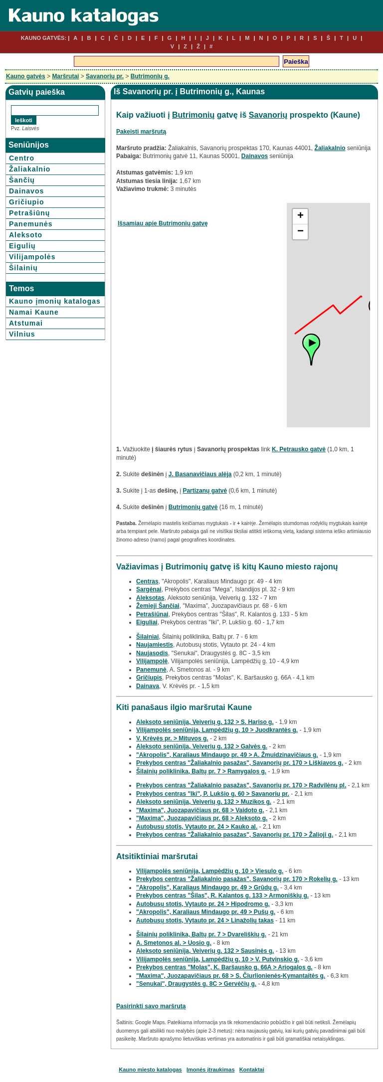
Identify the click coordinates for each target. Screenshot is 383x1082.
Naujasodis (152, 653)
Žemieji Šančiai (158, 605)
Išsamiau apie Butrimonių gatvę (163, 223)
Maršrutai (65, 76)
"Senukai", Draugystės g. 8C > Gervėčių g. (196, 983)
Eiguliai (147, 622)
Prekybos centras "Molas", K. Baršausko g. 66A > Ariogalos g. (224, 967)
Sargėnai (149, 589)
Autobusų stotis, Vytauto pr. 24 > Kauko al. (196, 826)
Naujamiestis (154, 644)
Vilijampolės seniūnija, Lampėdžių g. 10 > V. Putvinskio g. (217, 959)
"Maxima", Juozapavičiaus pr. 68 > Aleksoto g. (201, 818)
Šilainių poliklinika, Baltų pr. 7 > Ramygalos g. (201, 771)
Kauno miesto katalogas (150, 1070)
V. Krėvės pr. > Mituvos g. (172, 738)
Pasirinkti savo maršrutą (151, 1006)
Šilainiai (147, 636)
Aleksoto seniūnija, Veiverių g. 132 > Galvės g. (201, 746)
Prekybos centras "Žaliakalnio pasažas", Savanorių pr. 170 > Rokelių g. (237, 879)
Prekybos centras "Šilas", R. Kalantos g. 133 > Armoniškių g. (222, 895)
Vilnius (22, 334)
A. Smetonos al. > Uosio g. (173, 942)
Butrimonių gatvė (193, 507)
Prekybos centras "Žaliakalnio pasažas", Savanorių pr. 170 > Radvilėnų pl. (241, 785)
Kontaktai (251, 1070)
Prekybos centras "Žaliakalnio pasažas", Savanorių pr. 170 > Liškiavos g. (239, 762)
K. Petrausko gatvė (299, 449)
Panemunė (151, 669)
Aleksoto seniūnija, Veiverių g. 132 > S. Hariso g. (205, 722)
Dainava (147, 686)
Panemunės (31, 224)
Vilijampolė (152, 661)
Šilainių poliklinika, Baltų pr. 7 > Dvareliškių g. (201, 934)
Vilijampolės (32, 257)
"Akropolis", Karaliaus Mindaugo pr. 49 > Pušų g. (205, 911)
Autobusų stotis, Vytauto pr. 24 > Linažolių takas (205, 920)
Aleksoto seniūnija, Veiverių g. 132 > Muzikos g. (203, 801)
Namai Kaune (34, 312)
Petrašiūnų (29, 213)
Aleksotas (150, 597)
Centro (21, 158)
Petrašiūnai (152, 614)
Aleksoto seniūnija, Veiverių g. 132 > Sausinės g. (205, 950)
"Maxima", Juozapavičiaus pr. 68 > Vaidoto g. (200, 810)
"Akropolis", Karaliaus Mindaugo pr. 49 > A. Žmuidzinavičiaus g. (227, 754)
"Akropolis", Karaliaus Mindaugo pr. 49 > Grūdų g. (207, 887)
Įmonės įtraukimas (211, 1070)
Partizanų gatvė (205, 490)
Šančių (22, 180)
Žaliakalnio (29, 169)
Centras (147, 581)
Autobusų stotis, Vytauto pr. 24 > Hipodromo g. (203, 904)
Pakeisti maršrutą (141, 131)
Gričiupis (149, 677)
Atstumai (26, 323)
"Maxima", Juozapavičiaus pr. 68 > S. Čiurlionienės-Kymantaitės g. (230, 975)
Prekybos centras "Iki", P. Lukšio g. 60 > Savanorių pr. (212, 793)
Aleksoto (25, 235)
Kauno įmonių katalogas (55, 301)
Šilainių (23, 268)
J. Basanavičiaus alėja (200, 474)
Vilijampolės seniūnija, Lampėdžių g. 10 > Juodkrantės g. (217, 729)
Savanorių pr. (105, 76)
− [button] (300, 231)
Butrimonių (193, 115)
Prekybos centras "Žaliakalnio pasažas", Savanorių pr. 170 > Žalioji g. (234, 834)
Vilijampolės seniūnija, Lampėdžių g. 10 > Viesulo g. (209, 871)
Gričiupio (26, 202)
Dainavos (26, 191)
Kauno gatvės (25, 76)
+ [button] (300, 216)
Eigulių (22, 246)
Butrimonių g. (150, 76)
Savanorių (268, 115)
